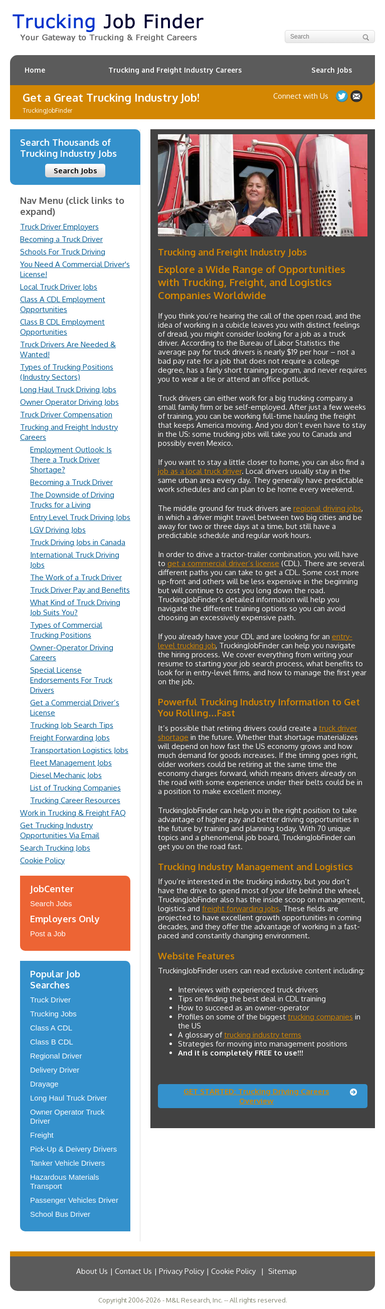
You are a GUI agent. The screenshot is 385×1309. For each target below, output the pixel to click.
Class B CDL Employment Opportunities (62, 327)
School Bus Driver (60, 1214)
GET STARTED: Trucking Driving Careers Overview (256, 1096)
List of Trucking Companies (75, 788)
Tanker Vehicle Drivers (67, 1163)
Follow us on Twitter (342, 96)
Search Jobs (331, 70)
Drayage (44, 1084)
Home (35, 70)
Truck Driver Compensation (66, 414)
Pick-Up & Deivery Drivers (73, 1149)
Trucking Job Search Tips (71, 725)
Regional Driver (56, 1056)
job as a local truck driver (200, 471)
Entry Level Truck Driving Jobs (80, 517)
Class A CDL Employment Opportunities (62, 304)
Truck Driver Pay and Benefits (80, 590)
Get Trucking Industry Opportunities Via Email (59, 830)
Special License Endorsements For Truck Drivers (71, 680)
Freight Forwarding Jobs (70, 737)
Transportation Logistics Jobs (79, 750)
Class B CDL (51, 1041)
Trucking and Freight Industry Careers (175, 70)
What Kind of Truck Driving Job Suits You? (75, 607)
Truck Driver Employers (59, 226)
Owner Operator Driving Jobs (69, 402)
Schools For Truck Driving (62, 251)
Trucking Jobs (53, 1013)
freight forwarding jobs (240, 908)
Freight (42, 1135)
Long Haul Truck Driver (68, 1098)
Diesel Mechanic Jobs (66, 775)
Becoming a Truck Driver (61, 239)
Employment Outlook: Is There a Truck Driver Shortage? (71, 459)
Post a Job (48, 933)
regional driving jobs (327, 508)
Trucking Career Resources (75, 800)
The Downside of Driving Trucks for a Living (72, 499)
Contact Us (356, 96)
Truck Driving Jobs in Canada (77, 542)
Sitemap (282, 1271)
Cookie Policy (42, 860)
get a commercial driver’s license (223, 563)
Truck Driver (50, 999)
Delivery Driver (54, 1070)
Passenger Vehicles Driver (74, 1200)
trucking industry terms (262, 1034)
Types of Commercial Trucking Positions (66, 630)
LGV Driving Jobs (58, 530)
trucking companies (320, 1016)
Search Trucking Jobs (55, 848)
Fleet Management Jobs (71, 762)
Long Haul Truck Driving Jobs (68, 389)
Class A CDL (51, 1027)
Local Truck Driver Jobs (58, 287)
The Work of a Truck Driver (76, 577)
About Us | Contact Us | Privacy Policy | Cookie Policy (166, 1271)
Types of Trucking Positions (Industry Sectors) (66, 372)
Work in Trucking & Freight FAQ (73, 813)
